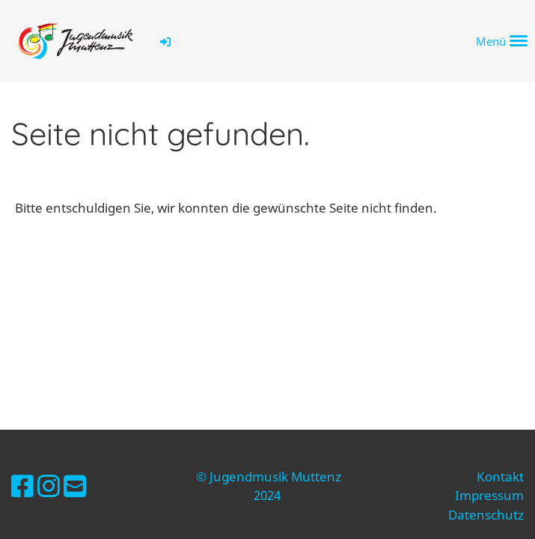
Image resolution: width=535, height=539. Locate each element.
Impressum (489, 495)
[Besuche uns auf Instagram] (48, 486)
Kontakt (500, 476)
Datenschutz (486, 514)
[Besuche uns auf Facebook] (22, 486)
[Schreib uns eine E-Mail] (75, 486)
